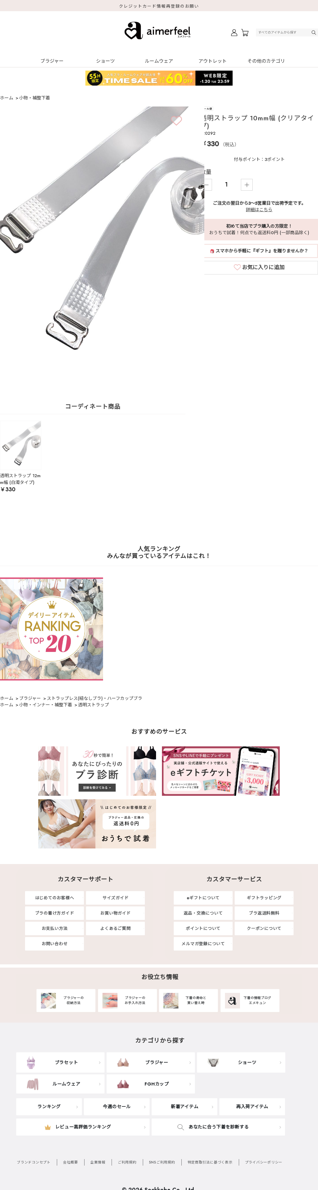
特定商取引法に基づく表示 (210, 1162)
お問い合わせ (55, 944)
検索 (314, 32)
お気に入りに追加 (263, 267)
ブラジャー (52, 61)
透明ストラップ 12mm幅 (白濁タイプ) (20, 479)
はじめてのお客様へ (54, 898)
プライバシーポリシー (264, 1162)
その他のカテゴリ (266, 61)
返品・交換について (203, 913)
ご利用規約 (127, 1162)
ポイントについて (203, 928)
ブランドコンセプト (34, 1162)
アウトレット (212, 61)
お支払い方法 (55, 928)
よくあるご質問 (115, 928)
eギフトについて (203, 898)
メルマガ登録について (203, 944)
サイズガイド (115, 898)
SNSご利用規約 (162, 1162)
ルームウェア (159, 61)
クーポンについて (264, 928)
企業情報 (97, 1162)
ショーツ (105, 61)
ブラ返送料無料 (264, 913)
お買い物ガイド (115, 913)
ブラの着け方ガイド (54, 913)
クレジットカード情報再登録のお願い (159, 6)
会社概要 (70, 1162)
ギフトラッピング (264, 898)
